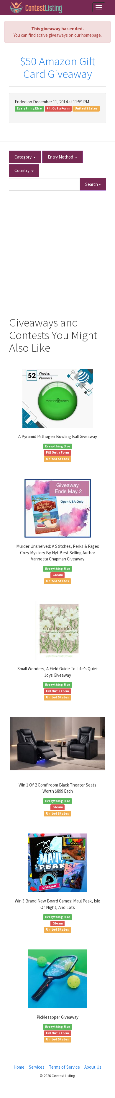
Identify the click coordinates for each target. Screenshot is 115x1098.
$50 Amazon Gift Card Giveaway (57, 67)
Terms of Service (64, 1067)
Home (19, 1067)
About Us (92, 1067)
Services (37, 1067)
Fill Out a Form (58, 108)
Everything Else (29, 108)
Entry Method (62, 157)
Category (25, 157)
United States (86, 108)
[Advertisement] (57, 250)
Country (24, 170)
